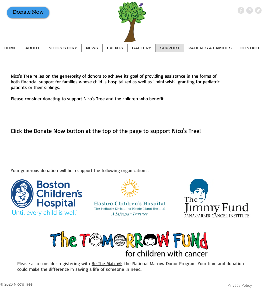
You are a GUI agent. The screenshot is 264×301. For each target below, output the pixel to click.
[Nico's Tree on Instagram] (249, 10)
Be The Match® (107, 263)
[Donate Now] (28, 12)
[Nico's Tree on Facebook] (241, 10)
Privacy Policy (239, 285)
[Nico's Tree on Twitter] (258, 10)
